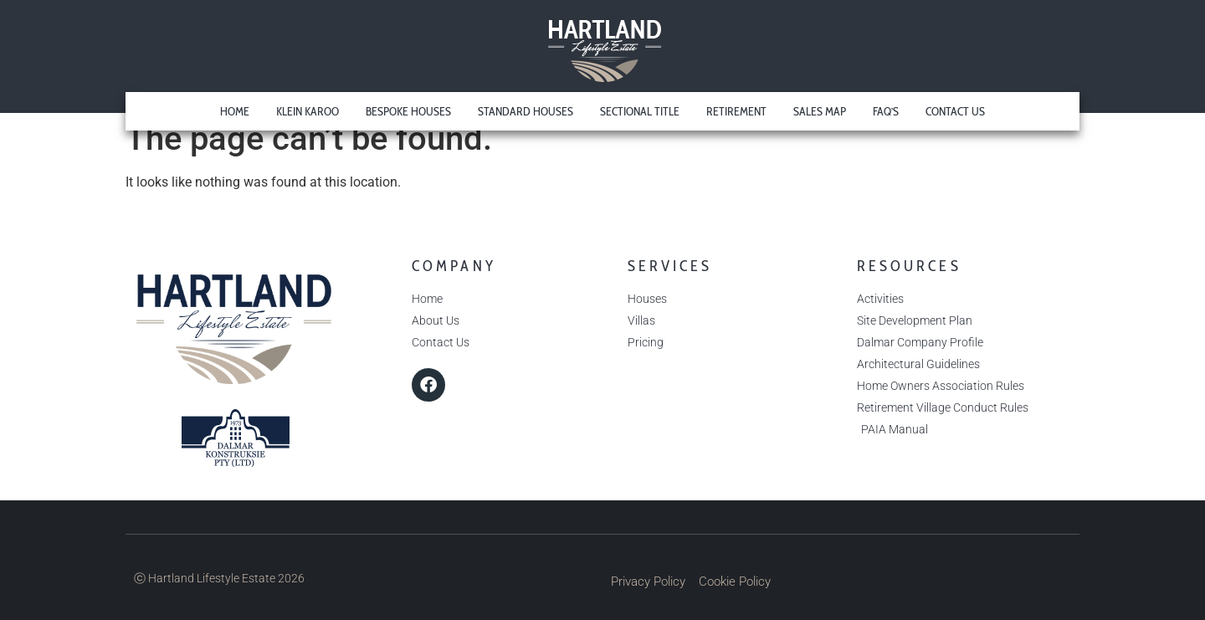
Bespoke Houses (408, 111)
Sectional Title (639, 111)
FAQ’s (886, 111)
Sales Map (819, 111)
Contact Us (955, 111)
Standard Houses (525, 111)
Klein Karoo (307, 111)
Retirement (736, 111)
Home (234, 111)
